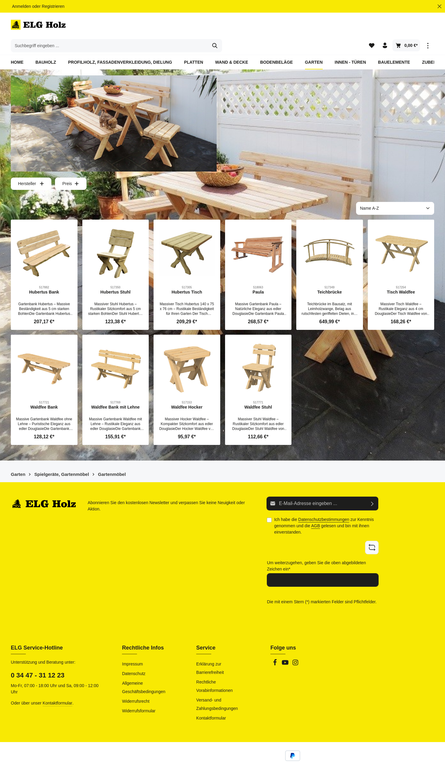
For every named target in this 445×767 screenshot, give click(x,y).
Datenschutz (133, 658)
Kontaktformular (57, 687)
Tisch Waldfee (401, 278)
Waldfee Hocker (187, 393)
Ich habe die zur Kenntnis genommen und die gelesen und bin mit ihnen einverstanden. (324, 512)
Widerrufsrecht (135, 685)
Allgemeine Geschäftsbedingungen (143, 671)
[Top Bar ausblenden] (439, 6)
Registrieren (53, 6)
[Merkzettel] (370, 27)
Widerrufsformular (138, 695)
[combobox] (215, 27)
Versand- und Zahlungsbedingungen (217, 688)
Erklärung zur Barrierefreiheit (210, 652)
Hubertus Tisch (187, 278)
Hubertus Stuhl (115, 278)
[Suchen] (321, 27)
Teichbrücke (329, 278)
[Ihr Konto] (384, 27)
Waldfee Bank (44, 393)
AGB (315, 512)
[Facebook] (275, 648)
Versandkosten (302, 758)
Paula (258, 278)
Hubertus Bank (44, 278)
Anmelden (21, 6)
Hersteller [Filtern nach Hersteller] (31, 170)
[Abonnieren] (372, 490)
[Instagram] (295, 648)
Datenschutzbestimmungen (323, 505)
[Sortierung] (395, 195)
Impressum (132, 648)
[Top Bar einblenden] (427, 27)
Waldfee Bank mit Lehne (115, 393)
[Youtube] (286, 648)
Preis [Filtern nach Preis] (70, 170)
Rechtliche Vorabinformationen (214, 670)
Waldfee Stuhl (258, 393)
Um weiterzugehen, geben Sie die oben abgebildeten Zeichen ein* (316, 551)
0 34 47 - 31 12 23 (38, 659)
